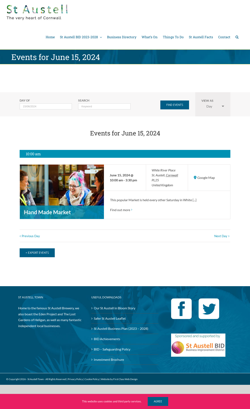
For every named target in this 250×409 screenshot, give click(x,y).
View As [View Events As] (207, 100)
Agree (158, 401)
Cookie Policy (92, 376)
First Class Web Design (125, 376)
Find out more (120, 210)
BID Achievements (107, 336)
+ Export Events (37, 250)
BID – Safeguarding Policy (112, 347)
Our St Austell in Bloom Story (114, 305)
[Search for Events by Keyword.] (104, 106)
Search (83, 100)
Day (206, 106)
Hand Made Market (47, 212)
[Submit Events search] (174, 104)
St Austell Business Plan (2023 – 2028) (121, 326)
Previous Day (31, 236)
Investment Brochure (109, 357)
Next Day (220, 236)
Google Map (206, 177)
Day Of (25, 100)
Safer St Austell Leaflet (110, 316)
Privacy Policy (75, 376)
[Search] (237, 37)
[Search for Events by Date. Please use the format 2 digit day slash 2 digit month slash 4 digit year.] (46, 106)
